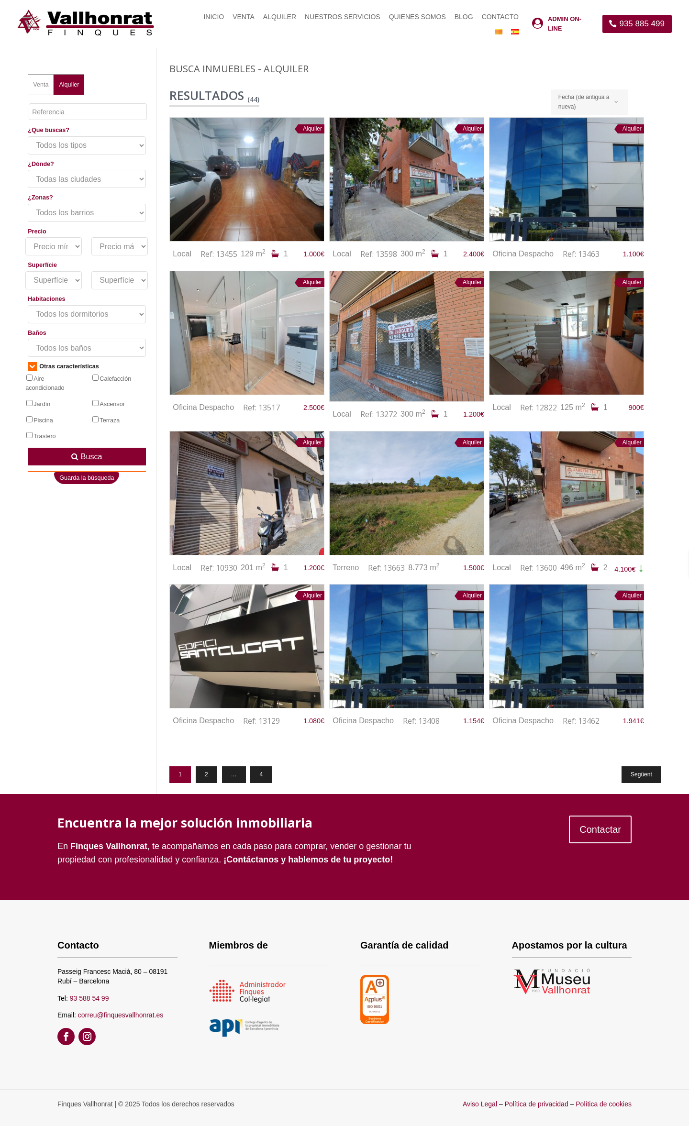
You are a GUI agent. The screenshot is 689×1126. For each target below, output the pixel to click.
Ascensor (108, 404)
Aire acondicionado (44, 383)
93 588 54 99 (89, 998)
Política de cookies (604, 1104)
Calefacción (111, 378)
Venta (244, 17)
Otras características (63, 366)
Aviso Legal (480, 1104)
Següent (641, 774)
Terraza (106, 420)
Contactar (600, 829)
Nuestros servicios (342, 17)
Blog (464, 17)
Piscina (39, 420)
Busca (86, 457)
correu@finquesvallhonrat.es (120, 1015)
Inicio (213, 17)
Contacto (500, 17)
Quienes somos (417, 17)
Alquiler (279, 17)
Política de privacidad (536, 1104)
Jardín (38, 404)
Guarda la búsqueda (86, 478)
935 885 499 (642, 23)
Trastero (41, 436)
